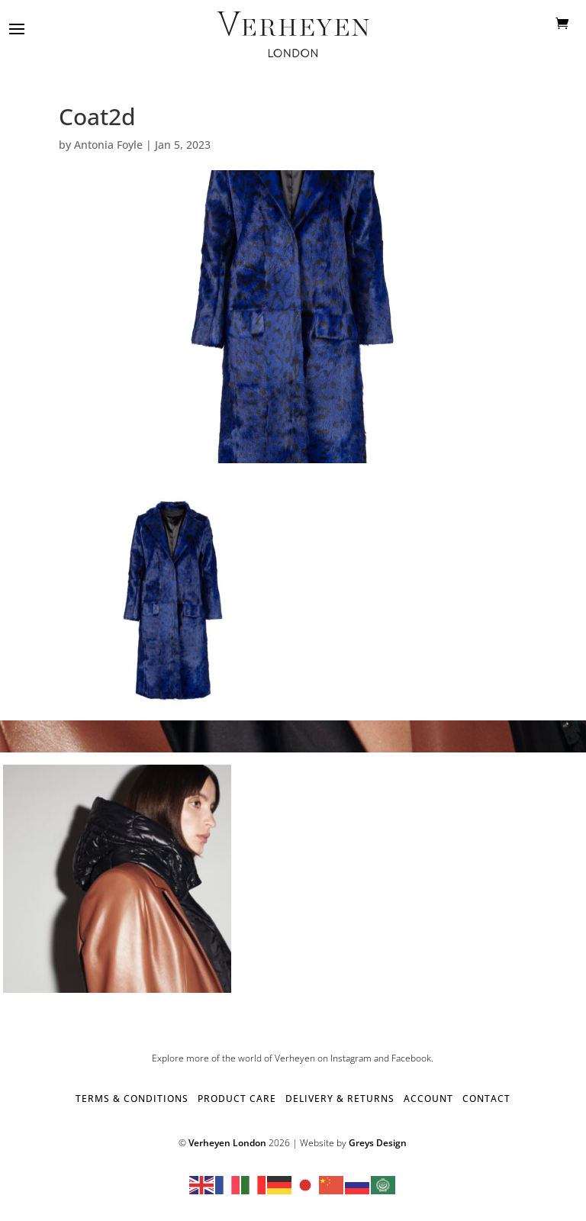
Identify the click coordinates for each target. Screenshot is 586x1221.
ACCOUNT (428, 1098)
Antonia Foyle (108, 144)
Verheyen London (227, 1142)
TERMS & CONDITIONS (132, 1098)
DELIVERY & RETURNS (339, 1098)
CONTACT (486, 1098)
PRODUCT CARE (237, 1098)
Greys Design (378, 1142)
